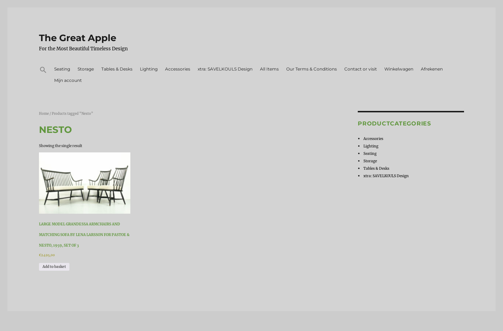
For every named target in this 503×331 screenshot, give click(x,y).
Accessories (177, 69)
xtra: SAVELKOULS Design (225, 69)
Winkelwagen (398, 69)
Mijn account (68, 80)
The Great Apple (77, 38)
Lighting (149, 69)
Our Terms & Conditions (311, 69)
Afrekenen (432, 69)
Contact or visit (360, 69)
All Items (269, 69)
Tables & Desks (116, 69)
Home (44, 114)
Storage (86, 69)
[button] (43, 71)
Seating (62, 69)
